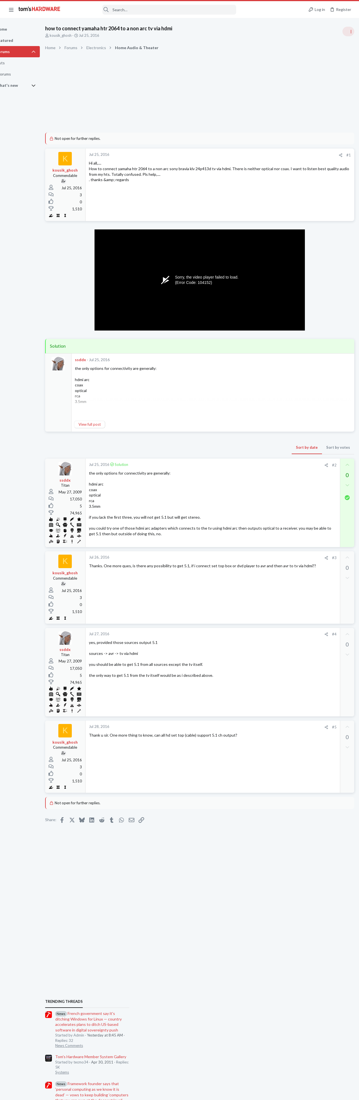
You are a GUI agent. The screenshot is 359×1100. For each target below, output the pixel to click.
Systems (286, 375)
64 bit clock (298, 640)
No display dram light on (308, 618)
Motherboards (291, 629)
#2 (243, 465)
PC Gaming (288, 450)
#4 (243, 636)
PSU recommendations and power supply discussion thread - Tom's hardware (313, 495)
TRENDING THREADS (288, 304)
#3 (243, 559)
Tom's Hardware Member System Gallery (314, 359)
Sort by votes (247, 447)
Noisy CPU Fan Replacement (313, 462)
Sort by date (216, 447)
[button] (11, 9)
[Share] (250, 155)
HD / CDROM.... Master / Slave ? (315, 717)
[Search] (152, 10)
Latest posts (282, 573)
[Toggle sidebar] (347, 31)
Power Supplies (292, 516)
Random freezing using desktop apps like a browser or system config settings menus (315, 591)
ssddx (99, 359)
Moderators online (289, 764)
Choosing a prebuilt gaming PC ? (316, 739)
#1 (258, 155)
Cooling (285, 477)
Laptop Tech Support (296, 678)
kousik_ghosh (80, 35)
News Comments (293, 348)
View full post (109, 424)
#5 (243, 728)
